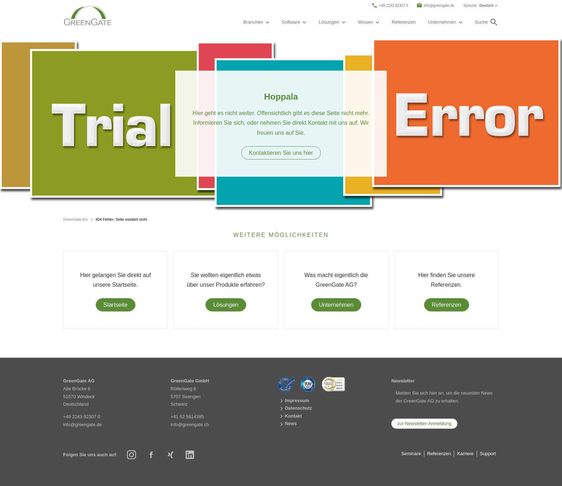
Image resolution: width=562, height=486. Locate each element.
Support (488, 453)
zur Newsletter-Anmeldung (424, 423)
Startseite (115, 305)
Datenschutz (295, 408)
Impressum (293, 400)
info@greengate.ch (190, 424)
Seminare (411, 453)
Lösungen (225, 305)
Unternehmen (336, 305)
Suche (487, 22)
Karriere (465, 453)
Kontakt (290, 416)
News (287, 424)
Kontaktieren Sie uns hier (281, 153)
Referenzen (404, 22)
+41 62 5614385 (187, 416)
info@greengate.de (435, 5)
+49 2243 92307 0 (390, 5)
